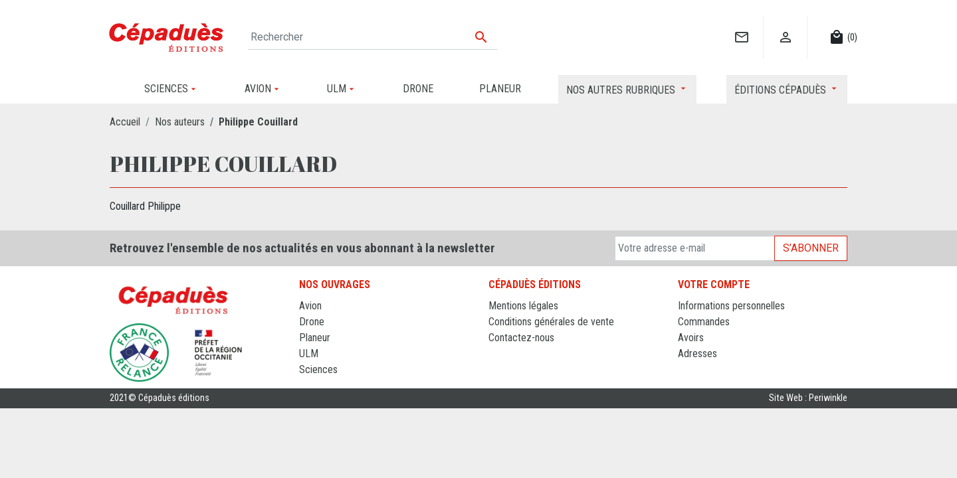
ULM (308, 353)
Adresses (697, 353)
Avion (310, 305)
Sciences (318, 369)
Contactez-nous (521, 337)
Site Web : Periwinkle (808, 398)
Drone (311, 321)
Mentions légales (523, 305)
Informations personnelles (731, 305)
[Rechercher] (373, 37)
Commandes (704, 321)
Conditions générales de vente (551, 321)
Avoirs (691, 337)
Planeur (314, 337)
